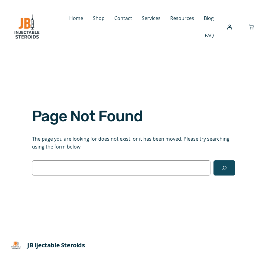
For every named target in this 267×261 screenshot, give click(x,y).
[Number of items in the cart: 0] (251, 27)
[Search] (224, 168)
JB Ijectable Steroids (56, 245)
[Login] (229, 27)
